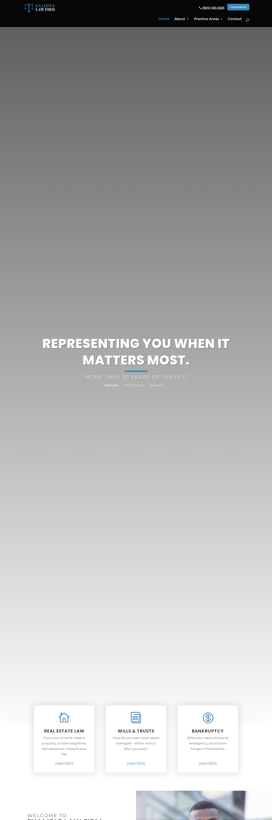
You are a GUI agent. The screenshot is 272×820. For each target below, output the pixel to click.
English (112, 385)
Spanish (157, 385)
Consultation (236, 7)
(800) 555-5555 (208, 7)
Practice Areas (206, 18)
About (179, 18)
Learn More (64, 763)
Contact (235, 18)
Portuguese (134, 385)
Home (163, 18)
